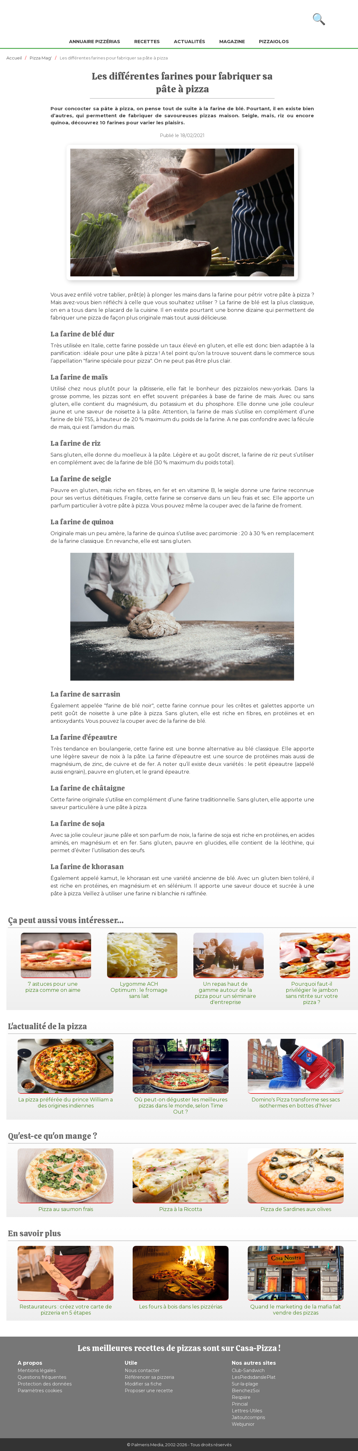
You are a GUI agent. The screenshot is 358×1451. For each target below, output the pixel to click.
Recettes (147, 41)
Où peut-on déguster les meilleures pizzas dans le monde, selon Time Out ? (181, 1077)
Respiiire (241, 1397)
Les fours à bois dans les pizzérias (181, 1278)
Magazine (232, 41)
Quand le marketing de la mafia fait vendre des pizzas (296, 1281)
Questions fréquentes (42, 1377)
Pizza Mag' (41, 57)
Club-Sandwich (248, 1370)
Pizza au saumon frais (65, 1180)
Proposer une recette (149, 1390)
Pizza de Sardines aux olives (296, 1180)
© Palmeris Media (145, 1444)
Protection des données (45, 1384)
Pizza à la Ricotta (181, 1180)
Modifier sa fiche (143, 1384)
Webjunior (243, 1424)
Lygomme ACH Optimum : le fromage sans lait (139, 966)
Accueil (14, 57)
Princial (240, 1404)
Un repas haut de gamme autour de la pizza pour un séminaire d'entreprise (225, 969)
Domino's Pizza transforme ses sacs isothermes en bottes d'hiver (296, 1074)
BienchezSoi (246, 1390)
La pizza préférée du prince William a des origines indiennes (65, 1074)
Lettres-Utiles (247, 1411)
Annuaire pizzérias (94, 41)
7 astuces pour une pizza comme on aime (53, 963)
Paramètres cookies (40, 1390)
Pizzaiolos (274, 41)
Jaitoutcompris (248, 1417)
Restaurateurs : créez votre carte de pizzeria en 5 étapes (65, 1281)
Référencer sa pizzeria (149, 1377)
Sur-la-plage (245, 1384)
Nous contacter (142, 1370)
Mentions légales (37, 1370)
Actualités (189, 41)
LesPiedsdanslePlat (254, 1377)
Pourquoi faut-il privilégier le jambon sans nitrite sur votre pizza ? (312, 969)
